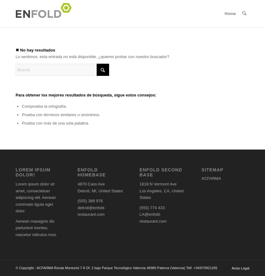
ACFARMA (211, 178)
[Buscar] (244, 13)
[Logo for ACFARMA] (45, 13)
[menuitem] (230, 13)
